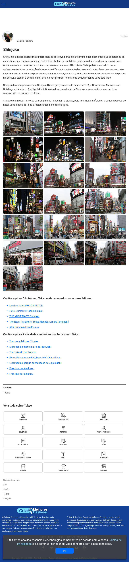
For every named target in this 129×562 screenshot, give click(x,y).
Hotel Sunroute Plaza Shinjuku (25, 311)
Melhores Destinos (96, 511)
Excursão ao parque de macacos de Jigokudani (35, 362)
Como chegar (63, 419)
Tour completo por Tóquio (23, 341)
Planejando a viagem (23, 457)
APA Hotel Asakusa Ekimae (24, 327)
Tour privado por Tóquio (22, 352)
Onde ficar (104, 419)
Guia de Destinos (64, 4)
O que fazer (23, 432)
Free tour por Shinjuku (21, 373)
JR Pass (23, 470)
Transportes (63, 470)
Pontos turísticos (103, 432)
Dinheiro (63, 445)
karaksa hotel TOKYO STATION (26, 305)
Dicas (104, 445)
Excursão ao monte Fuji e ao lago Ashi (30, 346)
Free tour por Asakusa (21, 368)
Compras (103, 470)
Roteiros (63, 432)
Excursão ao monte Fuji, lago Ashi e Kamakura (34, 357)
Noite (63, 457)
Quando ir (23, 419)
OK (64, 551)
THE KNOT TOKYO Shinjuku (24, 316)
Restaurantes (23, 445)
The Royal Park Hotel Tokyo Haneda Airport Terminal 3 (39, 321)
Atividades (104, 457)
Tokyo (124, 36)
